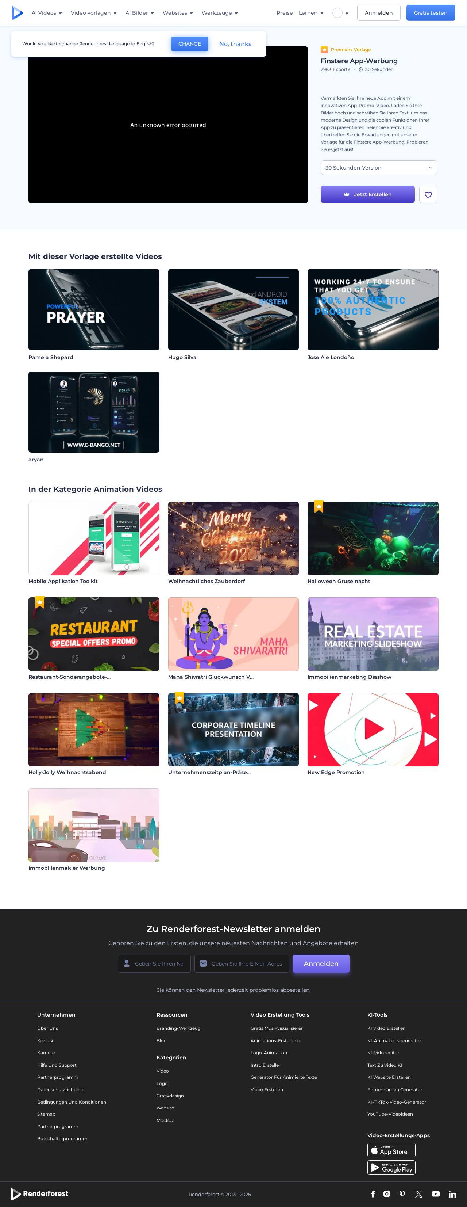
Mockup (165, 1120)
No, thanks (235, 44)
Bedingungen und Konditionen (71, 1102)
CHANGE (189, 44)
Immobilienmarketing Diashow (349, 677)
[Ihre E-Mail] (241, 964)
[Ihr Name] (154, 964)
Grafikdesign (170, 1096)
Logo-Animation (269, 1052)
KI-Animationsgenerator (394, 1040)
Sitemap (46, 1114)
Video (163, 1071)
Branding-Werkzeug (179, 1028)
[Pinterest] (402, 1195)
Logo (162, 1083)
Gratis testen (431, 12)
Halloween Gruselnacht (339, 581)
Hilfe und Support (57, 1065)
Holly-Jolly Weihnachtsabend (67, 772)
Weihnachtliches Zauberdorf (206, 581)
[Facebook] (373, 1195)
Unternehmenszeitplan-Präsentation (217, 772)
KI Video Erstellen (386, 1028)
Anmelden (379, 12)
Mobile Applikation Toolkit (63, 581)
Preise (285, 12)
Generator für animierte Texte (284, 1077)
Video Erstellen (267, 1089)
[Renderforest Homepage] (17, 13)
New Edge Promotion (336, 772)
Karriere (46, 1052)
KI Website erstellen (389, 1077)
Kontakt (46, 1040)
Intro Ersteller (266, 1065)
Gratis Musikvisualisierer (277, 1028)
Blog (162, 1040)
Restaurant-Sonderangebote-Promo (76, 677)
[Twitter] (418, 1195)
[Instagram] (386, 1195)
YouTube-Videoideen (390, 1114)
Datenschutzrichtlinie (60, 1089)
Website (165, 1108)
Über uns (47, 1028)
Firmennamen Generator (394, 1089)
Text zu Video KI (384, 1065)
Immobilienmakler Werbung (66, 868)
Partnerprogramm (57, 1077)
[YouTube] (436, 1195)
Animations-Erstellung (275, 1040)
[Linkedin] (452, 1195)
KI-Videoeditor (383, 1052)
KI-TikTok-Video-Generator (396, 1102)
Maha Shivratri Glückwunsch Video (215, 677)
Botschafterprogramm (62, 1138)
